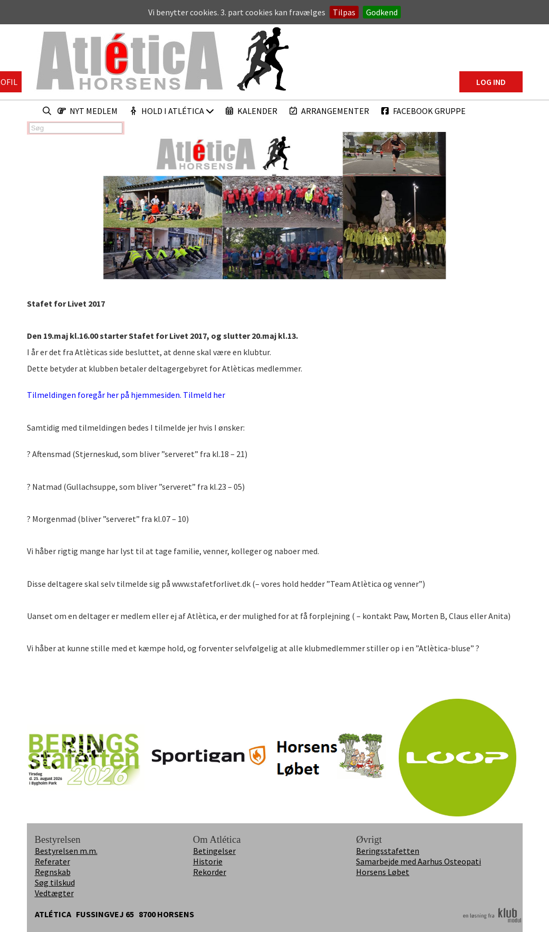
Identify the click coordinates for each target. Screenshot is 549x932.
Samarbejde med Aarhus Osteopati (418, 861)
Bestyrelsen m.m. (66, 850)
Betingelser (214, 850)
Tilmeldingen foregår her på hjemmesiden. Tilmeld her (128, 394)
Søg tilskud (55, 882)
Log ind (491, 82)
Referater (52, 861)
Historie (208, 861)
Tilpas (344, 12)
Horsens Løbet (382, 872)
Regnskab (53, 872)
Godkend (382, 12)
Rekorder (209, 872)
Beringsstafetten (387, 850)
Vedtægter (54, 893)
